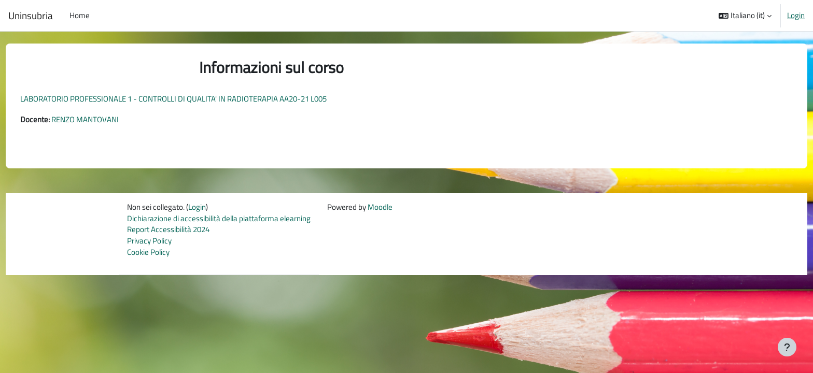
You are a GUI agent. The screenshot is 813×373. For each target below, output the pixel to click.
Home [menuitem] (79, 15)
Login (796, 15)
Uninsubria (30, 15)
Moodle (380, 207)
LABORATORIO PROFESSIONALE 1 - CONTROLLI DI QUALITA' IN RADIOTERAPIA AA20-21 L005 (192, 99)
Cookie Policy (148, 254)
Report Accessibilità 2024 (168, 231)
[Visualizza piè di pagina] (787, 347)
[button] (745, 15)
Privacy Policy (149, 243)
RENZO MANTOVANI (104, 119)
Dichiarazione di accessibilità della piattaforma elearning (219, 219)
